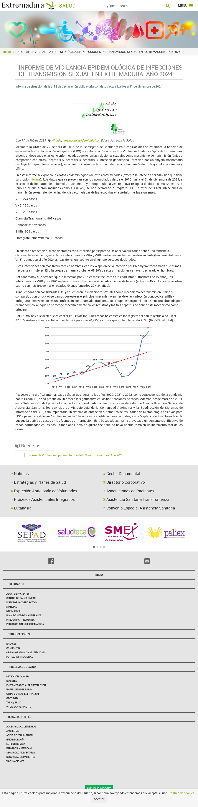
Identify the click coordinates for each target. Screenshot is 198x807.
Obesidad (12, 698)
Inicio (7, 52)
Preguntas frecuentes (20, 619)
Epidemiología (15, 739)
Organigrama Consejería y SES (26, 652)
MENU (185, 5)
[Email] (147, 561)
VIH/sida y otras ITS (18, 706)
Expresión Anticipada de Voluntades (44, 490)
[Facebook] (51, 561)
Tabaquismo (13, 702)
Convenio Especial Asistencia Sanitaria (139, 508)
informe (35, 179)
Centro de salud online (21, 598)
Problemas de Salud (22, 667)
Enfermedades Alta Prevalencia (26, 685)
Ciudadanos (16, 584)
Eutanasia (21, 508)
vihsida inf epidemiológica (81, 140)
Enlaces (11, 643)
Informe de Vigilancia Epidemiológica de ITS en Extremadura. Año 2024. (75, 455)
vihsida (56, 140)
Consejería (13, 648)
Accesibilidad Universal (21, 726)
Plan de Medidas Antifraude (23, 615)
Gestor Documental (121, 473)
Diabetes (11, 680)
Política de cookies (181, 793)
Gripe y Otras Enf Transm (22, 693)
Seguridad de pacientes (20, 756)
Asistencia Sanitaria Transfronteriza (136, 499)
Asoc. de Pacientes (18, 593)
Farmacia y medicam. (19, 748)
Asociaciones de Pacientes (128, 490)
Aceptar (99, 799)
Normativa (13, 611)
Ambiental (12, 730)
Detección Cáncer (17, 676)
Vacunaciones (15, 761)
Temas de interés (19, 717)
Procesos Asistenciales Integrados (43, 499)
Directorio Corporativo (124, 482)
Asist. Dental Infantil (19, 735)
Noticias (20, 473)
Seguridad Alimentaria (20, 752)
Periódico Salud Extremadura (25, 624)
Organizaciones (19, 634)
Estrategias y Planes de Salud (38, 482)
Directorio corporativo (21, 602)
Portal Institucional (19, 656)
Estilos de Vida (15, 743)
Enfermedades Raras (19, 689)
